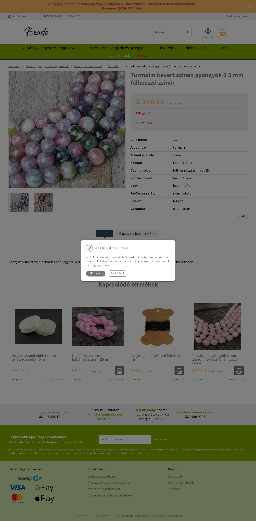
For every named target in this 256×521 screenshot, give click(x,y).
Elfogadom (96, 273)
